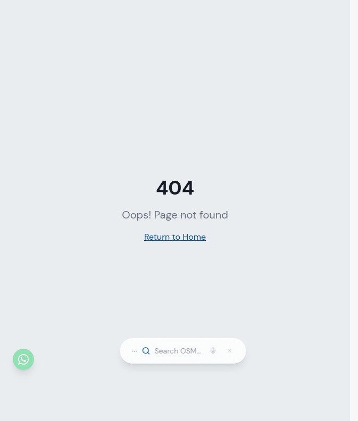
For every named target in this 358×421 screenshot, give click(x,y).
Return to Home (175, 236)
